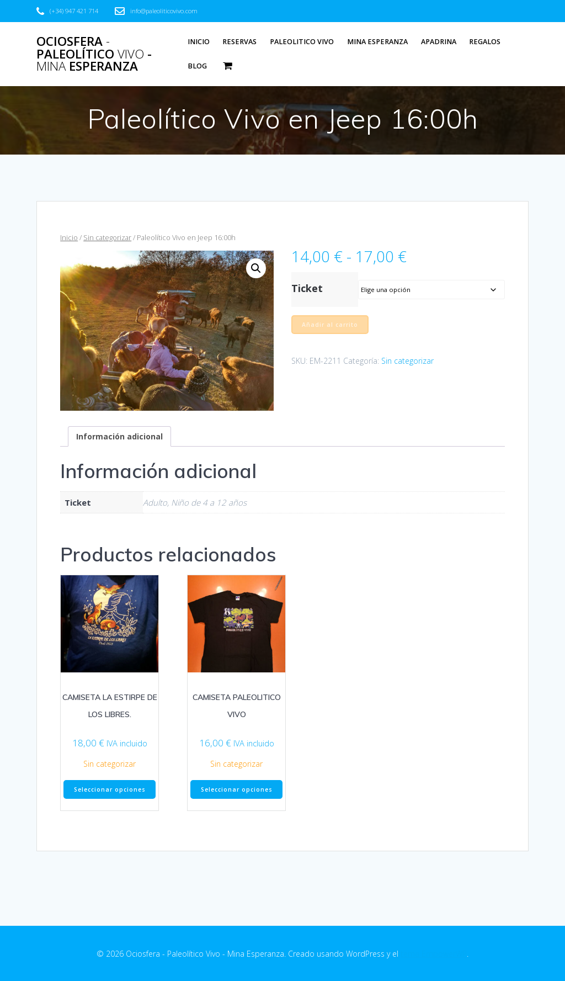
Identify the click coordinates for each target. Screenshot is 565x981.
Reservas (239, 41)
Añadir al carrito (330, 324)
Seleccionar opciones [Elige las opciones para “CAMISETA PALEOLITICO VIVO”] (237, 789)
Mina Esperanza (377, 41)
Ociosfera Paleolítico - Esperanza (94, 53)
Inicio (199, 41)
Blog (197, 66)
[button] (256, 268)
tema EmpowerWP (434, 953)
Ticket (307, 288)
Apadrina (438, 41)
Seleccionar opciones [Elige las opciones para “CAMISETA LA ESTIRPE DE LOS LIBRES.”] (110, 789)
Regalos (484, 41)
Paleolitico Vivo (302, 41)
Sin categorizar (107, 237)
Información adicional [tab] (119, 436)
